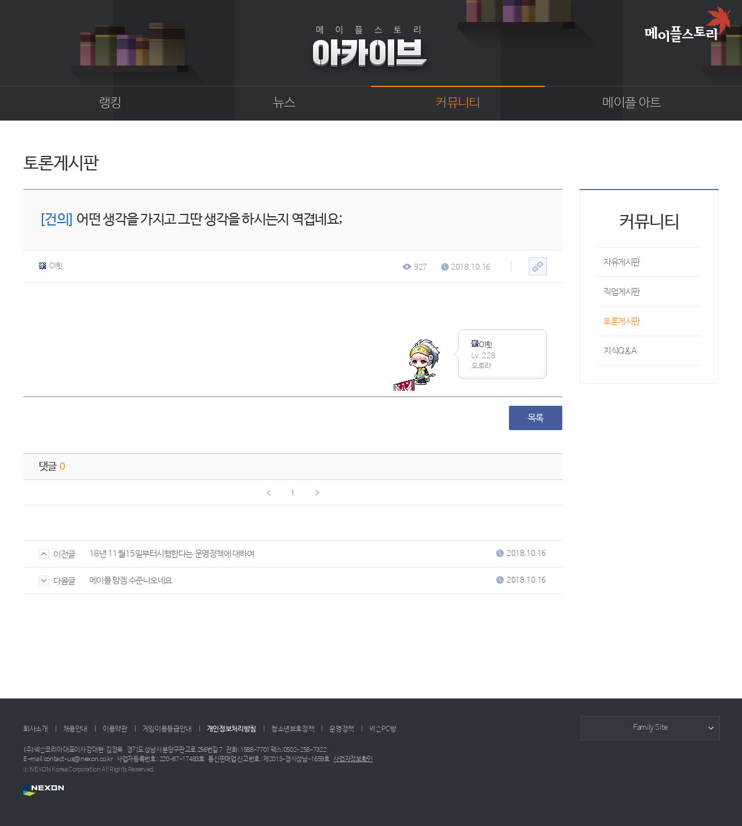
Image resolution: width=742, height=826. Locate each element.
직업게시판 (621, 292)
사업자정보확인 (353, 759)
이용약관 (115, 729)
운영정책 (341, 729)
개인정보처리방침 (231, 729)
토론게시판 (621, 321)
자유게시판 (621, 262)
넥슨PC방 (382, 729)
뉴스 (284, 103)
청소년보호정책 (292, 729)
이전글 (57, 554)
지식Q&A (620, 351)
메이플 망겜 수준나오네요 (130, 580)
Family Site (650, 727)
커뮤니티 (457, 103)
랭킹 (110, 103)
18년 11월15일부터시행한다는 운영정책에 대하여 (171, 554)
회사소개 (35, 729)
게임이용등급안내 (167, 729)
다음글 (57, 581)
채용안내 (75, 729)
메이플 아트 (631, 103)
